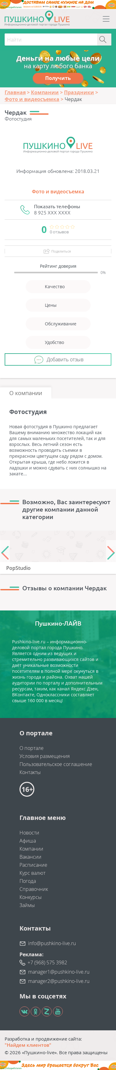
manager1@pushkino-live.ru (58, 971)
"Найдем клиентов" (28, 1045)
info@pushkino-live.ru (52, 943)
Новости (29, 832)
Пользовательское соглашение (55, 764)
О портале (31, 748)
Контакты (30, 772)
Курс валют (32, 873)
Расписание (33, 864)
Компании (31, 848)
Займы (27, 905)
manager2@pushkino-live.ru (58, 981)
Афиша (27, 840)
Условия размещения (44, 756)
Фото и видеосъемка (58, 191)
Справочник (33, 889)
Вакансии (30, 856)
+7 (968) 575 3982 (47, 962)
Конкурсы (30, 897)
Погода (27, 881)
